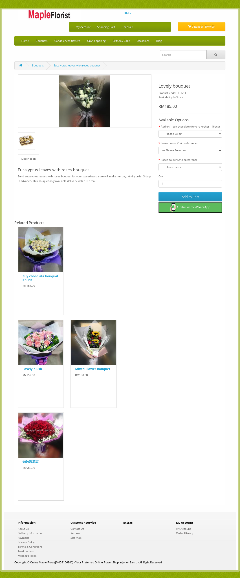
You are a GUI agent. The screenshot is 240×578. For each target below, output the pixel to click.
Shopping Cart (106, 27)
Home (25, 41)
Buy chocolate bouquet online (40, 278)
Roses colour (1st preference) (179, 143)
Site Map (75, 538)
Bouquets (42, 41)
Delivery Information (30, 533)
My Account (83, 27)
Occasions (143, 41)
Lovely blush (32, 369)
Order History (184, 533)
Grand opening (96, 41)
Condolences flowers (67, 41)
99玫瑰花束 (30, 461)
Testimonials (26, 551)
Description (28, 159)
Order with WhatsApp (190, 207)
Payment (23, 538)
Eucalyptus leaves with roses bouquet (76, 65)
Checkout (127, 27)
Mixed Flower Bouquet (92, 369)
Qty (161, 176)
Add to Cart (190, 196)
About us (23, 529)
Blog (159, 41)
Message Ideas (27, 556)
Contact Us (77, 529)
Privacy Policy (26, 542)
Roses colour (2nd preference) (179, 160)
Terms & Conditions (30, 547)
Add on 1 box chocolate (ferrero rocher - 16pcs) (190, 126)
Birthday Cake (121, 41)
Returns (75, 533)
